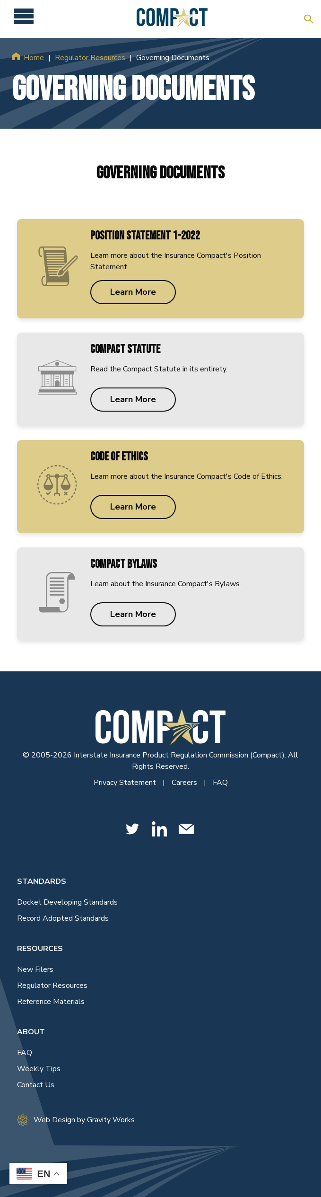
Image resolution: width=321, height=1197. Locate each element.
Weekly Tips (39, 1069)
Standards (41, 881)
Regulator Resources (90, 58)
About (31, 1032)
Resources (40, 948)
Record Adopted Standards (63, 918)
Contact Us (35, 1085)
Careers (185, 782)
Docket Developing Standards (67, 902)
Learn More (133, 292)
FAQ (220, 782)
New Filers (35, 969)
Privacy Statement (126, 782)
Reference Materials (51, 1001)
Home (34, 58)
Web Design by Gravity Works (76, 1120)
